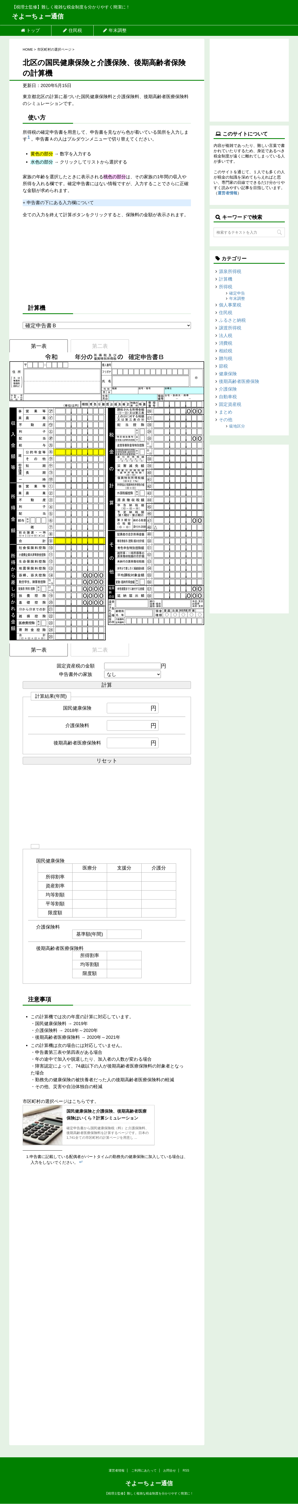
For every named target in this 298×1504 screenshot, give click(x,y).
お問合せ (169, 1470)
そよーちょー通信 (38, 16)
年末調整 (115, 30)
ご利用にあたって (144, 1470)
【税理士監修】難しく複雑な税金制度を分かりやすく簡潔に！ (149, 1493)
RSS (186, 1470)
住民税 (72, 30)
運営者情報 (227, 193)
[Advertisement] (106, 260)
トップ (30, 30)
